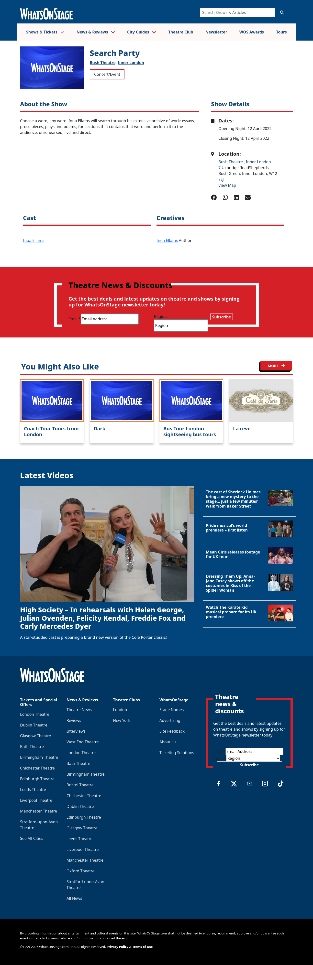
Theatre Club (180, 32)
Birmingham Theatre (39, 757)
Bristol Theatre (80, 785)
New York (121, 720)
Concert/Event (107, 74)
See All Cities (31, 838)
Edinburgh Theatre (37, 778)
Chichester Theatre (37, 768)
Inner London (131, 62)
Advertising (169, 720)
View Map (227, 185)
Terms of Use (142, 946)
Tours (281, 32)
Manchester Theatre (38, 811)
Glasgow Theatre (35, 735)
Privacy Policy (117, 946)
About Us (167, 742)
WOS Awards (251, 32)
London (120, 709)
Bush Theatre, (103, 62)
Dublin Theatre (33, 725)
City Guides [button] (141, 32)
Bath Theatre (32, 746)
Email (74, 319)
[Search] (237, 12)
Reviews (74, 720)
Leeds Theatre (33, 789)
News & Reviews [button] (96, 32)
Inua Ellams (33, 240)
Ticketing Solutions (176, 752)
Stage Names (171, 709)
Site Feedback (172, 731)
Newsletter (216, 32)
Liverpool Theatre (36, 800)
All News (74, 898)
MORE (276, 365)
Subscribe (221, 317)
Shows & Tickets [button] (45, 32)
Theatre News (79, 709)
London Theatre (34, 714)
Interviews (76, 731)
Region (160, 316)
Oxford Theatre (80, 871)
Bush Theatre (231, 161)
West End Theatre (83, 742)
